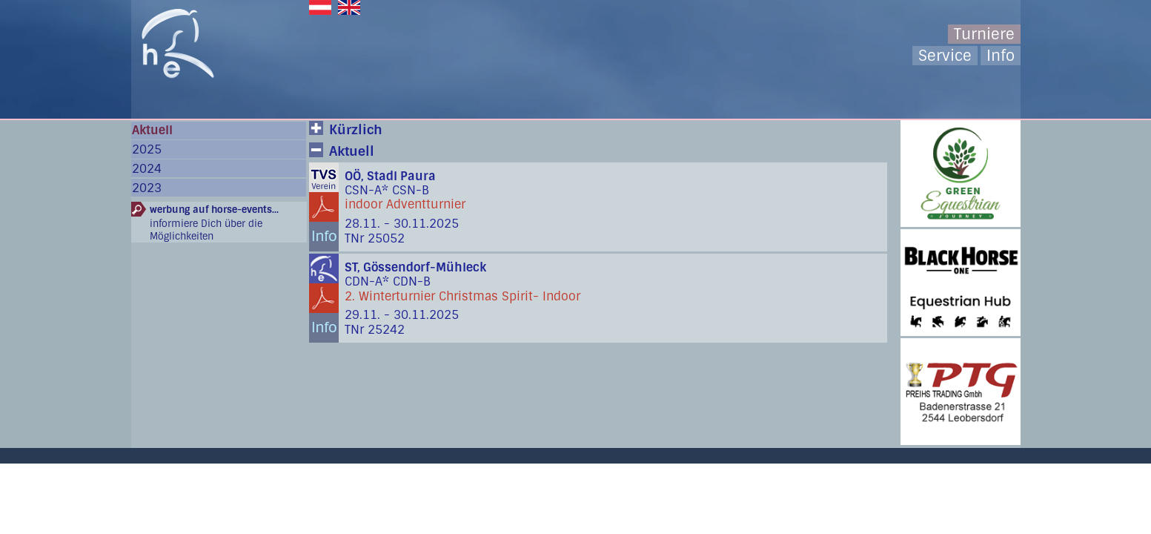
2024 (147, 169)
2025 (147, 149)
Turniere (984, 34)
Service (945, 55)
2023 (147, 188)
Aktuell (152, 130)
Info (1000, 55)
